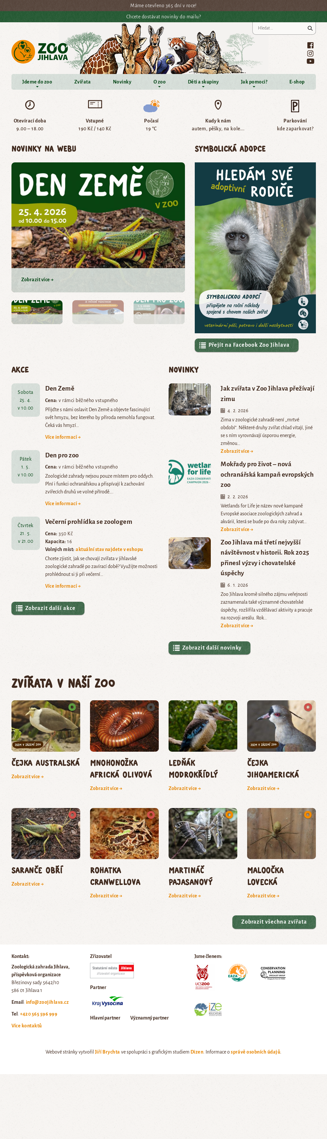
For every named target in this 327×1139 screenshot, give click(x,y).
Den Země (60, 388)
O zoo (160, 81)
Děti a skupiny (203, 81)
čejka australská (45, 762)
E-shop (297, 81)
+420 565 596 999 (39, 1014)
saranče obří (37, 870)
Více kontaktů (26, 1025)
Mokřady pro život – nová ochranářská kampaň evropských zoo (267, 474)
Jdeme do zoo (37, 81)
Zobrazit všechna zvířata (274, 922)
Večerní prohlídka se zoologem (89, 521)
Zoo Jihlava (39, 52)
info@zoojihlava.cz (47, 1002)
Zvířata (82, 81)
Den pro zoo (62, 455)
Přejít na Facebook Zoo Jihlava (244, 345)
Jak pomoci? (254, 81)
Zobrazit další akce (45, 608)
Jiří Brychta (107, 1052)
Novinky (122, 81)
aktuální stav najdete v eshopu (109, 549)
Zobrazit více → (237, 451)
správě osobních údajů (255, 1052)
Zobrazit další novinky (207, 648)
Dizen (197, 1052)
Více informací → (63, 437)
